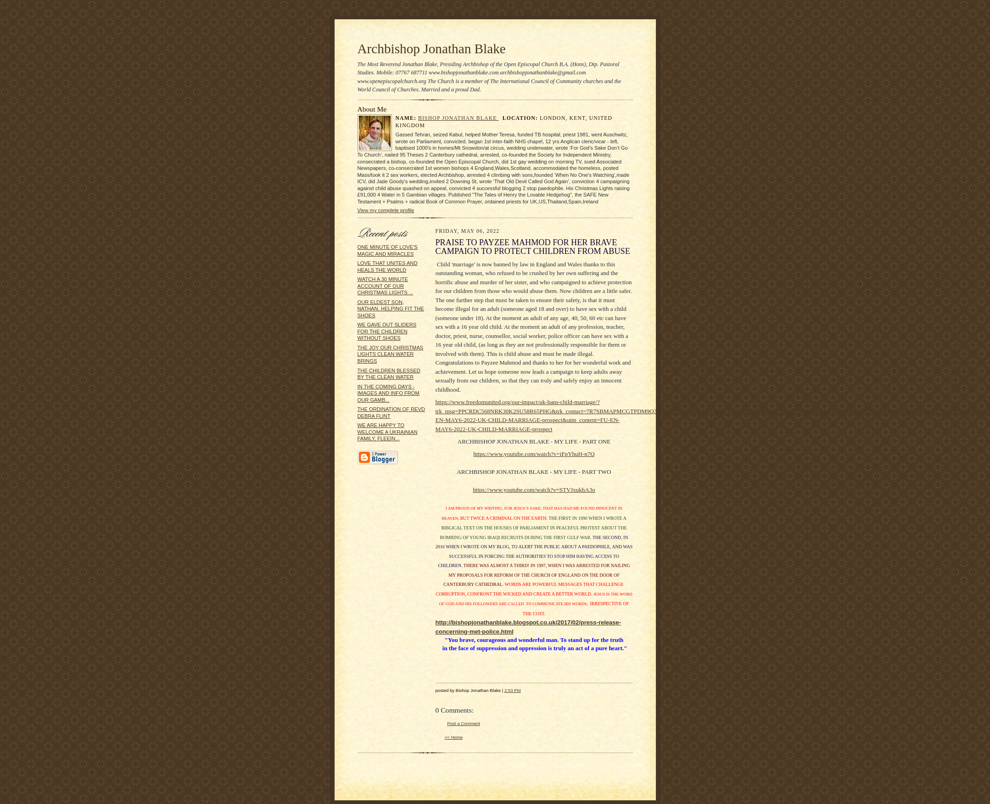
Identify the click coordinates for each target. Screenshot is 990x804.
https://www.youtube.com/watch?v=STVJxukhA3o (534, 489)
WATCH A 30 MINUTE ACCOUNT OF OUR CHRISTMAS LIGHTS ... (386, 285)
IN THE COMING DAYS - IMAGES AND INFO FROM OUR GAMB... (388, 393)
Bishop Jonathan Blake (458, 118)
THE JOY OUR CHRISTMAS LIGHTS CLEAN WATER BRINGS (391, 354)
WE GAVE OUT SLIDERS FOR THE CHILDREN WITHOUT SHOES (387, 331)
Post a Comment (463, 723)
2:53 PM (512, 690)
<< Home (454, 737)
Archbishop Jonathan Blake (432, 48)
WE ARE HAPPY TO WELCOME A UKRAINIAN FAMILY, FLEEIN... (388, 431)
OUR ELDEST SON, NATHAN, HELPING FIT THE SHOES (391, 308)
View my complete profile (386, 210)
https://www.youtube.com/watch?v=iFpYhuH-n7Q (533, 453)
